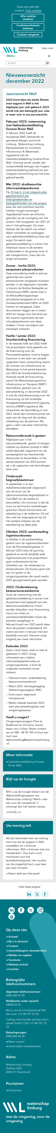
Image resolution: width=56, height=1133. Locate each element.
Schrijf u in (14, 812)
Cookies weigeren (28, 34)
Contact (13, 946)
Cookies (13, 969)
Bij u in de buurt (18, 941)
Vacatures (14, 960)
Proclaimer (14, 1090)
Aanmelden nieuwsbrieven (24, 1046)
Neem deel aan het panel (24, 873)
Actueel (13, 937)
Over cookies (33, 10)
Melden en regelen (20, 955)
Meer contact (16, 1041)
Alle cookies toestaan (28, 18)
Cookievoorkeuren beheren (28, 27)
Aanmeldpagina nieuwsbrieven (27, 950)
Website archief (18, 964)
